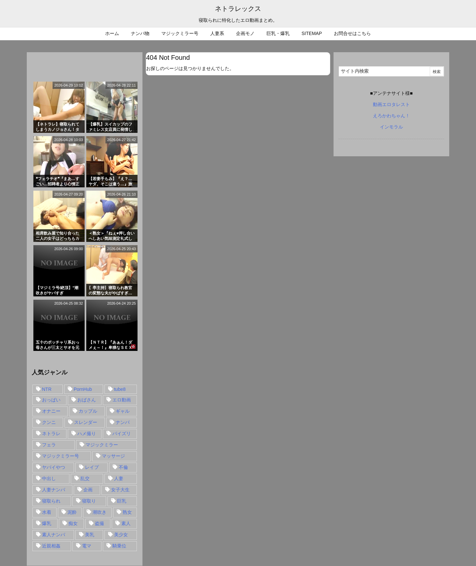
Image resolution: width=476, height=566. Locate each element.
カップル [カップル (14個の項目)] (88, 411)
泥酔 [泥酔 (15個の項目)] (72, 512)
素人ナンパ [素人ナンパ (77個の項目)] (53, 534)
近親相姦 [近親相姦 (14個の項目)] (51, 545)
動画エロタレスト (391, 104)
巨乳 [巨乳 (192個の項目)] (121, 501)
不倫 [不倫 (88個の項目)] (123, 467)
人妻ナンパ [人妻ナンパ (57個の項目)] (53, 489)
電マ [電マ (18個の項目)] (86, 545)
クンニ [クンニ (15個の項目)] (49, 422)
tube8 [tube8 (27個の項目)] (120, 389)
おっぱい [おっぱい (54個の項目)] (51, 399)
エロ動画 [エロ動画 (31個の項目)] (121, 399)
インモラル (391, 127)
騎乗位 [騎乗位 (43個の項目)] (119, 545)
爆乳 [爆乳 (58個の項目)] (46, 523)
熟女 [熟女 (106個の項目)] (127, 512)
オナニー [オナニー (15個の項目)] (51, 411)
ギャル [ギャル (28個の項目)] (123, 411)
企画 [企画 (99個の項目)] (88, 489)
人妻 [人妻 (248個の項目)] (118, 478)
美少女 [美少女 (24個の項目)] (121, 534)
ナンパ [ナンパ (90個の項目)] (123, 422)
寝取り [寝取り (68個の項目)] (89, 501)
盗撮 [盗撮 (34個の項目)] (99, 523)
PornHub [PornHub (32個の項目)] (83, 389)
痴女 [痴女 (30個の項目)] (73, 523)
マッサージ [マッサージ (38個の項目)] (113, 456)
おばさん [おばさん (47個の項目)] (86, 399)
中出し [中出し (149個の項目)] (49, 478)
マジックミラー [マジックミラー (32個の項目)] (102, 444)
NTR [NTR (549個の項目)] (47, 389)
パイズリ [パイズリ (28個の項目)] (121, 433)
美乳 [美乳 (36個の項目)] (89, 534)
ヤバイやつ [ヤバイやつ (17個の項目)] (53, 467)
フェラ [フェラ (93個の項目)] (49, 444)
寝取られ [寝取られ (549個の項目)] (51, 501)
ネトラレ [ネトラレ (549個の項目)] (51, 433)
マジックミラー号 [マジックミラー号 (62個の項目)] (60, 456)
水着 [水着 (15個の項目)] (46, 512)
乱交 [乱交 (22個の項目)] (85, 478)
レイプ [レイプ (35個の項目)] (92, 467)
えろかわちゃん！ (391, 115)
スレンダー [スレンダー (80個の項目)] (85, 422)
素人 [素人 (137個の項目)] (126, 523)
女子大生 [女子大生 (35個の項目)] (120, 489)
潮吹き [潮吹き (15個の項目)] (99, 512)
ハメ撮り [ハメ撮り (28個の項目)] (86, 433)
